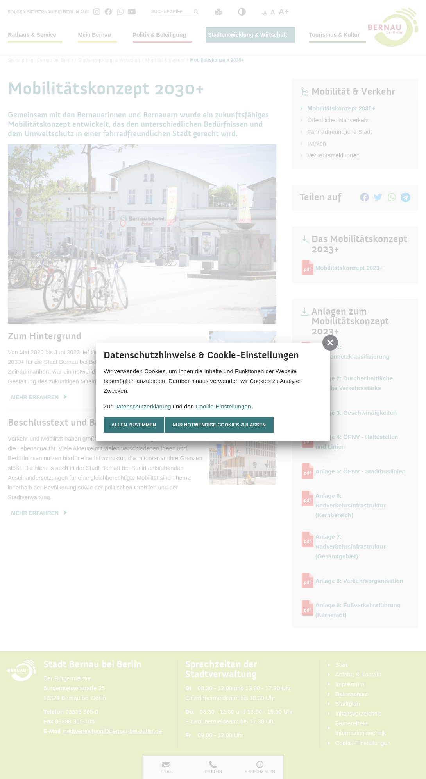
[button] (330, 343)
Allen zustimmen (133, 425)
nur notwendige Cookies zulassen (219, 425)
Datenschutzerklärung (142, 406)
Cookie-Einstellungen (223, 406)
